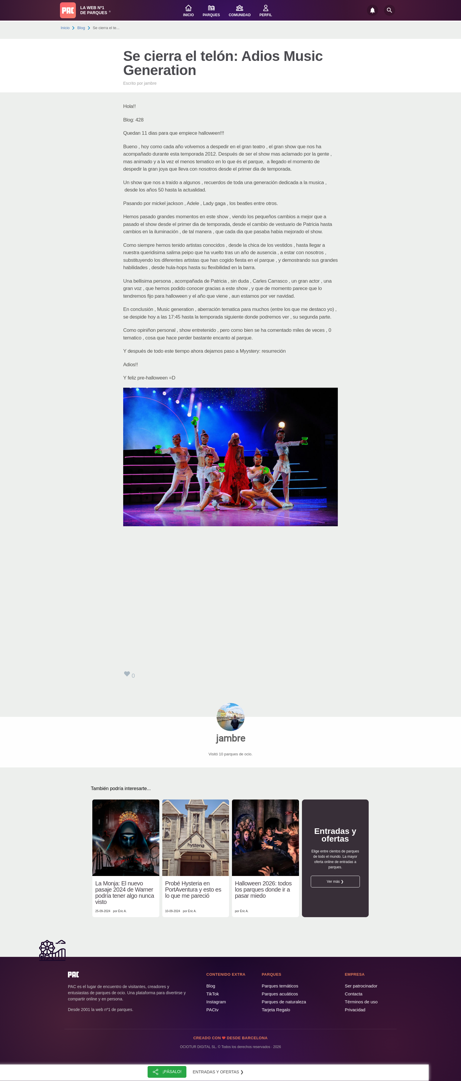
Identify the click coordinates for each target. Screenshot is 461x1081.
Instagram (216, 1001)
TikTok (212, 993)
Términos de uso (361, 1001)
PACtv (212, 1009)
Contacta (354, 993)
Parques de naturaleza (284, 1001)
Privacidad (355, 1009)
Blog (81, 28)
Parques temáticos (280, 985)
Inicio (65, 28)
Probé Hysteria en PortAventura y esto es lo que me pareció (193, 889)
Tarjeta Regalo (276, 1009)
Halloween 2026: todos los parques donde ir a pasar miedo (263, 889)
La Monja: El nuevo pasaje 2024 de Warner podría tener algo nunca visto (124, 892)
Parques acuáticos (280, 993)
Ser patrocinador (361, 985)
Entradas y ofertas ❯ (218, 1072)
